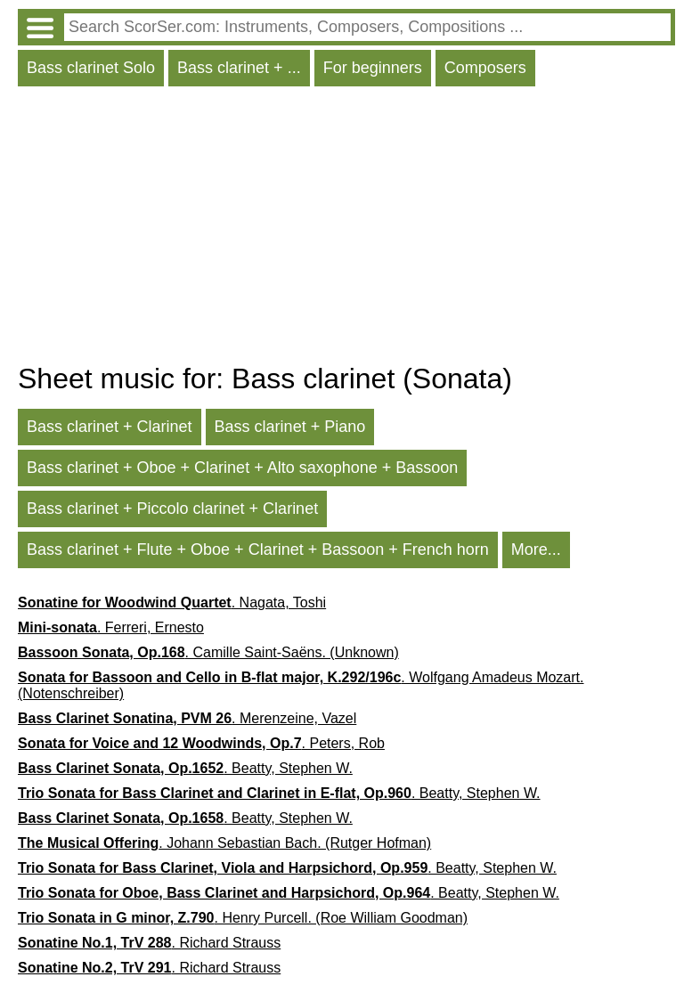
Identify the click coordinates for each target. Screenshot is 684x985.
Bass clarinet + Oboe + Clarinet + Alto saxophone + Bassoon (242, 467)
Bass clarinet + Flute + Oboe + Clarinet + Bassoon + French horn (258, 549)
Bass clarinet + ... (239, 68)
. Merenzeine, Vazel (187, 718)
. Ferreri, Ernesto (111, 627)
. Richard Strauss (149, 942)
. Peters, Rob (201, 743)
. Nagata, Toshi (172, 602)
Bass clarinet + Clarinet (109, 427)
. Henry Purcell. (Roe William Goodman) (243, 917)
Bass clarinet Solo (91, 68)
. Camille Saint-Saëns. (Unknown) (208, 652)
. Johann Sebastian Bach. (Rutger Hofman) (224, 843)
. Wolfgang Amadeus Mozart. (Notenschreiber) (300, 685)
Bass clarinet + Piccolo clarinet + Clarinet (172, 508)
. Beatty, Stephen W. (185, 768)
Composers (485, 68)
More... (536, 549)
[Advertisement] (346, 229)
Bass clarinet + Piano (290, 427)
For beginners (372, 68)
